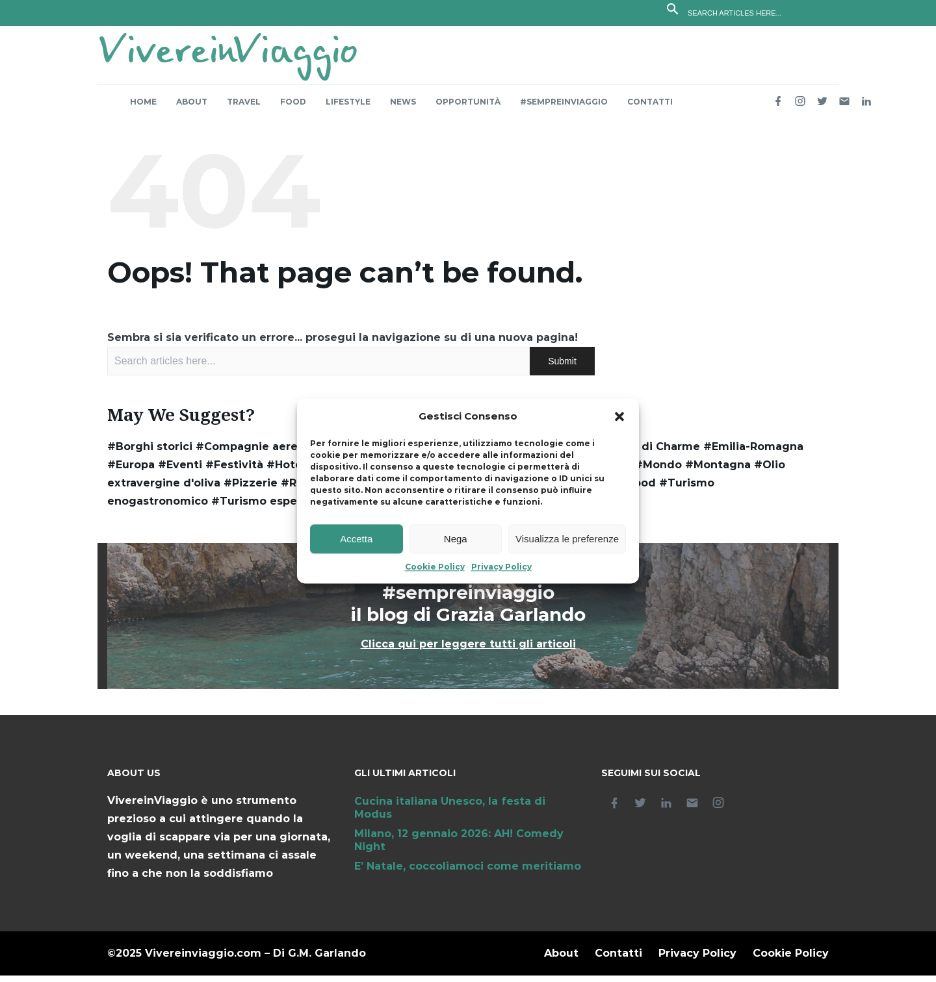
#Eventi (180, 471)
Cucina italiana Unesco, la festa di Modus (449, 814)
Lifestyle (348, 108)
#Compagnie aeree (250, 453)
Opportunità (468, 108)
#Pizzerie (251, 489)
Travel (244, 108)
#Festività (234, 471)
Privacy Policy (501, 567)
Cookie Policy (435, 567)
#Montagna (718, 471)
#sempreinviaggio (564, 108)
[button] (619, 416)
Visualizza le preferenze (567, 538)
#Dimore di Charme (644, 453)
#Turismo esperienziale (278, 507)
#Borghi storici (149, 453)
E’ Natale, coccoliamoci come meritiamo (467, 872)
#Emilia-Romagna (753, 453)
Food (293, 108)
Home (143, 108)
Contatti (650, 108)
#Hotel (286, 471)
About (191, 108)
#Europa (131, 471)
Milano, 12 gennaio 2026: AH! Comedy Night (459, 846)
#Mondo (658, 471)
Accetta (356, 538)
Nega (455, 538)
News (403, 108)
